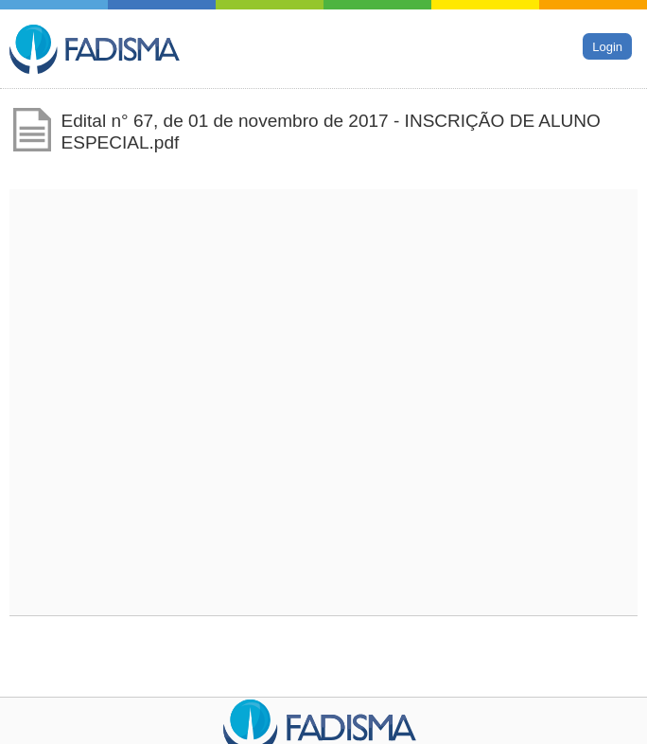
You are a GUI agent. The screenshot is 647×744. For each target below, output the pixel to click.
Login (607, 46)
